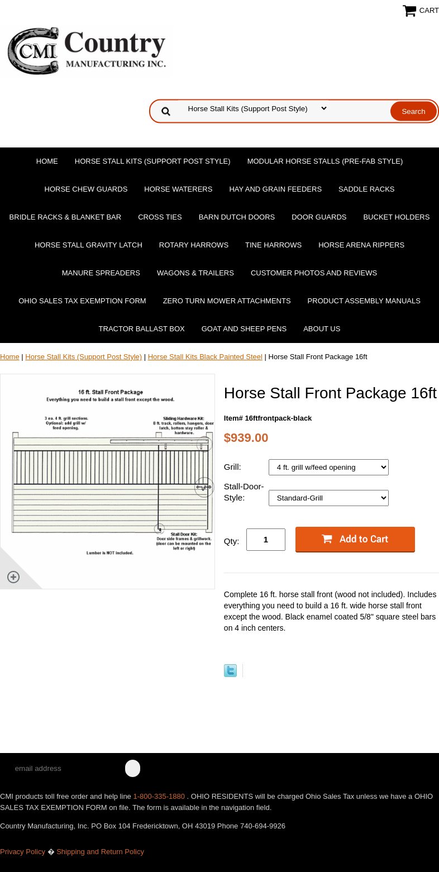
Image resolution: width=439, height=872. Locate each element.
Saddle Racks (366, 189)
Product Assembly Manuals (364, 301)
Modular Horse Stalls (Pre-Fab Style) (325, 161)
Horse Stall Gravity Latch (88, 245)
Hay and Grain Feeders (275, 189)
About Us (321, 329)
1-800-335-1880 (160, 796)
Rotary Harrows (193, 245)
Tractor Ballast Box (142, 329)
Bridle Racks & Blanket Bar (65, 217)
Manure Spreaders (101, 273)
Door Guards (319, 217)
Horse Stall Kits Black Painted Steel (205, 356)
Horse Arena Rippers (361, 245)
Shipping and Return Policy (100, 851)
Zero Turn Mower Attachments (227, 301)
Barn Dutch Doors (237, 217)
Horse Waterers (178, 189)
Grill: (234, 466)
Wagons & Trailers (195, 273)
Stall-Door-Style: (244, 492)
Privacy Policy (22, 851)
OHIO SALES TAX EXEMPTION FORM (82, 301)
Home (47, 161)
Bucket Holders (396, 217)
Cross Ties (160, 217)
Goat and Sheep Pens (244, 329)
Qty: (232, 541)
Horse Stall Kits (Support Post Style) (153, 161)
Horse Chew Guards (86, 189)
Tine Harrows (273, 245)
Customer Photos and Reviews (314, 273)
